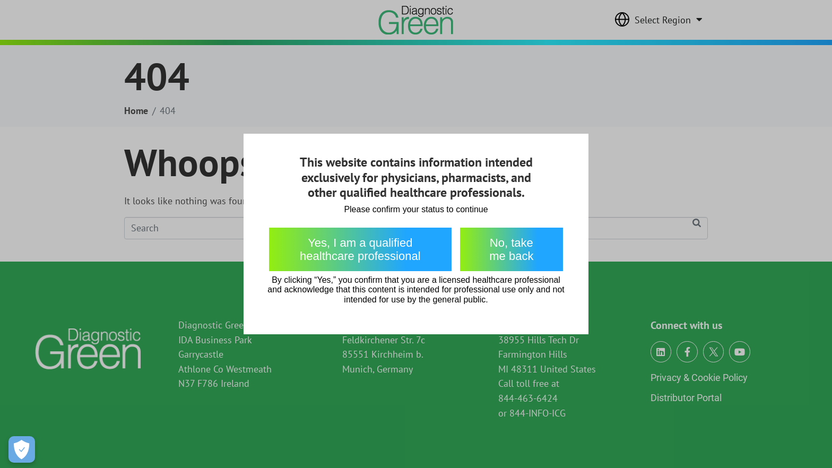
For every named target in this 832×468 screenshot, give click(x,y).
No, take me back (511, 249)
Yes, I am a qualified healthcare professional (360, 249)
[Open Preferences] (21, 449)
